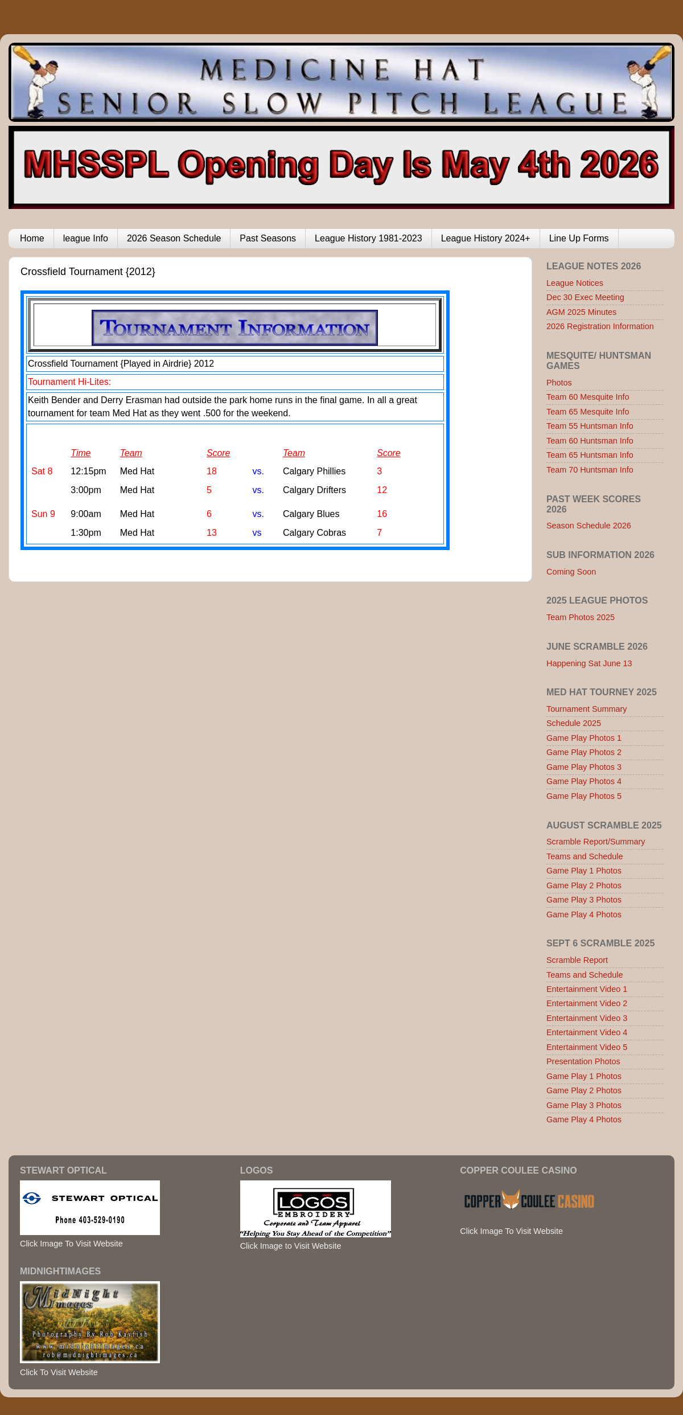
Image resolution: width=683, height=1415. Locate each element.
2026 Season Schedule (174, 238)
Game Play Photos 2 (584, 752)
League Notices (574, 283)
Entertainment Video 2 (586, 1003)
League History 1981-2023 (368, 238)
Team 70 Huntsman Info (589, 469)
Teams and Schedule (584, 856)
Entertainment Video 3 (586, 1018)
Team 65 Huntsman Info (589, 455)
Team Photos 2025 (580, 617)
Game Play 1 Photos (584, 870)
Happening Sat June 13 (589, 663)
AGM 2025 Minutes (581, 312)
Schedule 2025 (573, 723)
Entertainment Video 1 (586, 989)
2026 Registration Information (600, 326)
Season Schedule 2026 (588, 525)
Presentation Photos (583, 1061)
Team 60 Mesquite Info (587, 396)
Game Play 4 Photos (584, 914)
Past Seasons (268, 238)
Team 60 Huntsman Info (589, 440)
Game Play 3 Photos (584, 899)
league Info (85, 238)
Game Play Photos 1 (584, 738)
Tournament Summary (586, 708)
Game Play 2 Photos (584, 885)
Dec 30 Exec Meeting (585, 297)
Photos (559, 382)
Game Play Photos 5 (584, 796)
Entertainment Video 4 (586, 1032)
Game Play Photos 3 (584, 767)
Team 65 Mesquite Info (587, 411)
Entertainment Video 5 (586, 1047)
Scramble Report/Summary (595, 841)
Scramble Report (577, 960)
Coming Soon (571, 571)
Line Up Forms (579, 238)
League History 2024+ (485, 238)
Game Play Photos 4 (584, 781)
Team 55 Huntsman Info (589, 425)
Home (32, 238)
